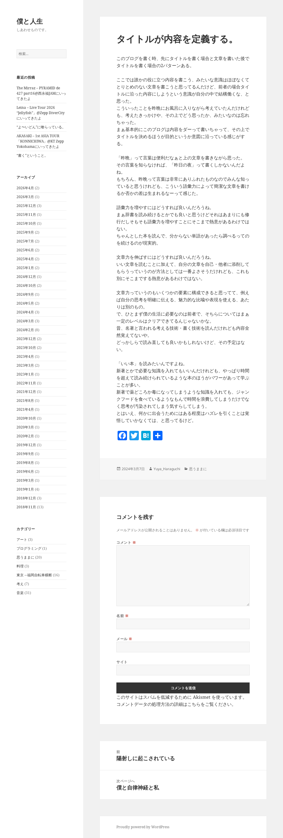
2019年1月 (25, 489)
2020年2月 (25, 436)
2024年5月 (25, 303)
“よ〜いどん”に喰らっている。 (41, 127)
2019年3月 (25, 480)
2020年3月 (25, 427)
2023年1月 (25, 374)
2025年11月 (26, 214)
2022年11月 (26, 383)
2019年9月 (25, 453)
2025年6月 (25, 250)
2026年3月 (25, 196)
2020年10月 (26, 418)
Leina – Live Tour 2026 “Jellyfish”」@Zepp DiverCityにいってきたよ (41, 113)
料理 (20, 566)
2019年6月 (25, 471)
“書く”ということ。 (32, 155)
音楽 (20, 592)
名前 (122, 615)
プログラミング (29, 548)
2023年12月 (26, 338)
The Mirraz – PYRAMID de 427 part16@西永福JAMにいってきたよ (41, 93)
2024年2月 (25, 329)
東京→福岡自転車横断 (34, 574)
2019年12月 (26, 444)
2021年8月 (25, 400)
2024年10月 (26, 285)
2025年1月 (25, 267)
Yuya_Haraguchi (167, 468)
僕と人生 (30, 21)
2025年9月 (25, 232)
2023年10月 (26, 347)
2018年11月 (26, 506)
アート (22, 539)
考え (20, 583)
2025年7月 (25, 241)
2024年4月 (25, 312)
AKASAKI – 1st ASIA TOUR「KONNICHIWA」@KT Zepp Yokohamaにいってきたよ (40, 141)
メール (124, 638)
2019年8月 (25, 462)
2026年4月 (25, 187)
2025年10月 (26, 223)
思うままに (25, 557)
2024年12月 (26, 276)
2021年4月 (25, 409)
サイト (121, 661)
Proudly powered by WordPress (142, 826)
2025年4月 (25, 258)
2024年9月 (25, 294)
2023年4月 (25, 356)
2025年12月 (26, 205)
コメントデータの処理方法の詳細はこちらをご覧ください (174, 704)
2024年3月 (25, 320)
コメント (126, 542)
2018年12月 (26, 498)
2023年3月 (25, 365)
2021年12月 (26, 391)
